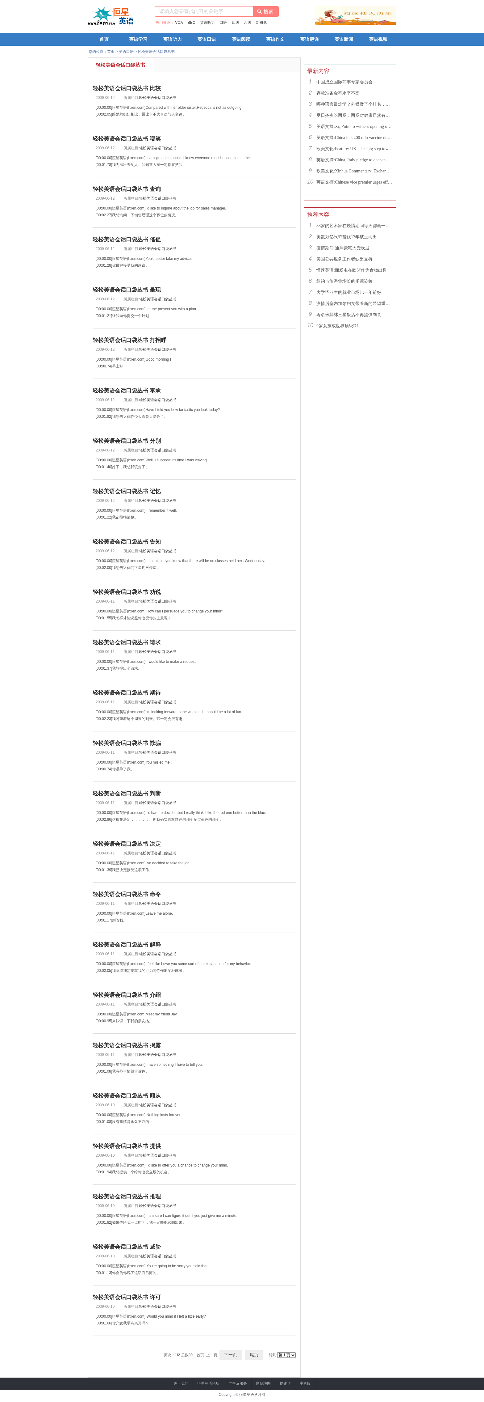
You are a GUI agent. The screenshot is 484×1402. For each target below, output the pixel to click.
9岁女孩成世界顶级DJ (337, 326)
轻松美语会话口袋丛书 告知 (127, 542)
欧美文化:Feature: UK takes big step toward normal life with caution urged (354, 148)
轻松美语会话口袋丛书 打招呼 (129, 340)
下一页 (230, 1355)
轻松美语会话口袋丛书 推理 (127, 1196)
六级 (247, 22)
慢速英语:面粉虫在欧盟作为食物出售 (351, 270)
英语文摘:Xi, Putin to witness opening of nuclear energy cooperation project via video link (354, 126)
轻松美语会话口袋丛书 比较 (127, 88)
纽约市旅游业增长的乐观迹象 (344, 281)
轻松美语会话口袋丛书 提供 (127, 1146)
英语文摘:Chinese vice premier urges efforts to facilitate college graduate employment (354, 182)
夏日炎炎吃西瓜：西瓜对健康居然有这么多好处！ (354, 115)
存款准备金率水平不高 (338, 93)
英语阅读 (241, 39)
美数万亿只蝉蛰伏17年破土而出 (346, 237)
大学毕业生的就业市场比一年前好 (348, 292)
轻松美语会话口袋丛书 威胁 (127, 1247)
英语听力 (207, 22)
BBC (191, 22)
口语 (223, 22)
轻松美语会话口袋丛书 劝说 (127, 592)
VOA (179, 22)
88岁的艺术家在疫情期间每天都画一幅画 (354, 225)
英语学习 (138, 39)
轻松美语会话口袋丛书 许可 (127, 1297)
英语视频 (378, 39)
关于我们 (180, 1383)
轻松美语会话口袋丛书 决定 (127, 844)
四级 (235, 22)
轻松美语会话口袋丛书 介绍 (127, 995)
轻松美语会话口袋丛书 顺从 (127, 1096)
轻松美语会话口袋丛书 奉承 (127, 391)
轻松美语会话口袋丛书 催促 (127, 239)
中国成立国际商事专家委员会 (344, 82)
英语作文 (275, 39)
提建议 (285, 1383)
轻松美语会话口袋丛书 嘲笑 (127, 139)
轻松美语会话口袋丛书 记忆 (127, 491)
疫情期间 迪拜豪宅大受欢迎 (342, 248)
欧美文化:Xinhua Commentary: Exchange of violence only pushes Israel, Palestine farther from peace (354, 171)
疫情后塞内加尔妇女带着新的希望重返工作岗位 (354, 303)
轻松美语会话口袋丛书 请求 (127, 642)
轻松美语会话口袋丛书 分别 (127, 441)
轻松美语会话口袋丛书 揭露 (127, 1045)
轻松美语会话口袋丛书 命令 (127, 894)
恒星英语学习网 (252, 1394)
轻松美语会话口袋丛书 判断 (127, 793)
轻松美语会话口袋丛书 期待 (127, 693)
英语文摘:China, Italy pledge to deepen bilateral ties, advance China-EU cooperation (354, 160)
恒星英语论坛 (208, 1383)
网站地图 (263, 1383)
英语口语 (207, 39)
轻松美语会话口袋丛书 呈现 (127, 290)
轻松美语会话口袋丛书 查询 (127, 189)
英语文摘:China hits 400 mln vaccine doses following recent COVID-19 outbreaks (354, 137)
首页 (104, 39)
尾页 (254, 1355)
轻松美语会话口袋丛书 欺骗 (127, 743)
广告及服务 (237, 1383)
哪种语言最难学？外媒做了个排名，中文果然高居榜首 (354, 104)
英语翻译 (309, 39)
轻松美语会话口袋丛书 (156, 51)
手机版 (305, 1383)
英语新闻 (344, 39)
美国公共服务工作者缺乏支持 (344, 259)
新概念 (261, 22)
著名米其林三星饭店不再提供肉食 (348, 314)
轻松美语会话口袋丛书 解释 (127, 945)
